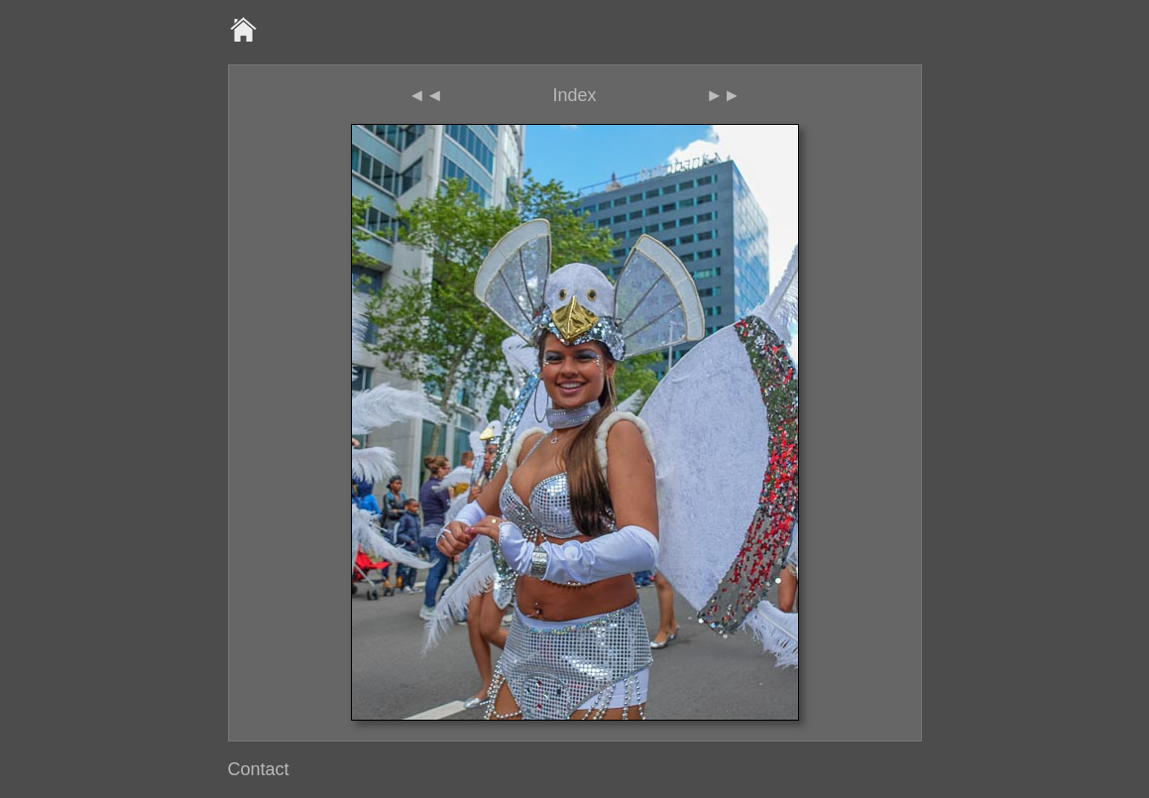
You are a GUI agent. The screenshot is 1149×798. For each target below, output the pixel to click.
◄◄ (426, 95)
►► (724, 95)
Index (574, 95)
